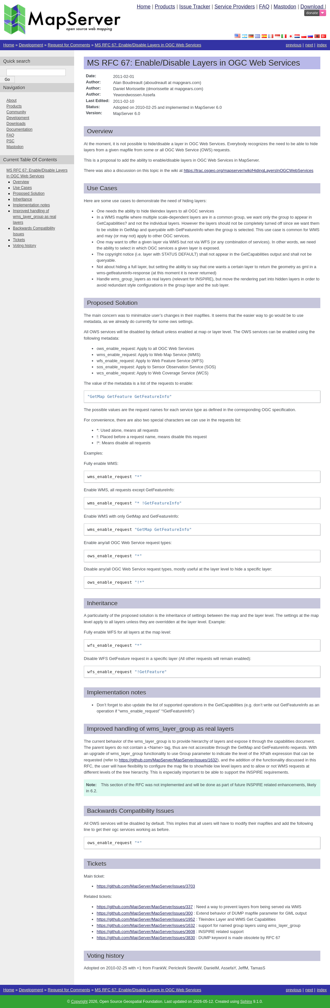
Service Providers (234, 6)
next (309, 44)
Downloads (15, 123)
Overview (21, 182)
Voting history (24, 245)
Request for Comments (69, 44)
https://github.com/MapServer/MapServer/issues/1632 (168, 760)
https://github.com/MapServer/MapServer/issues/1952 (146, 919)
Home (143, 6)
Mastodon (285, 6)
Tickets (19, 240)
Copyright (79, 1001)
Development (31, 44)
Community (16, 112)
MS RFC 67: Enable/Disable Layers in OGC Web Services (148, 44)
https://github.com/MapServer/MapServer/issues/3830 (146, 937)
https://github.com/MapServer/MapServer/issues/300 (145, 913)
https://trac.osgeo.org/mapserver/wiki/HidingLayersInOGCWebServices (248, 170)
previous (293, 44)
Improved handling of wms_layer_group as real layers (34, 217)
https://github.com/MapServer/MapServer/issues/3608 (146, 931)
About (11, 100)
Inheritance (22, 199)
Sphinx (246, 1001)
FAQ (264, 6)
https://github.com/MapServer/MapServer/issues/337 (145, 906)
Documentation (19, 129)
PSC (10, 141)
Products (165, 6)
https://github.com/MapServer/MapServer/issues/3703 (146, 886)
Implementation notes (31, 205)
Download (312, 6)
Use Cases (22, 187)
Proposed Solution (28, 193)
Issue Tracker (194, 6)
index (322, 44)
